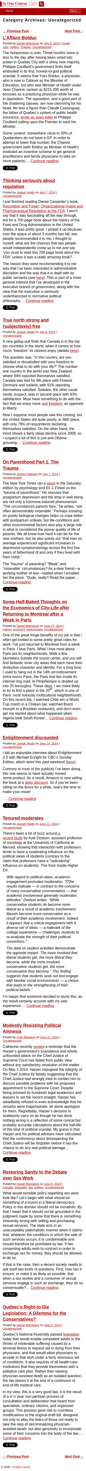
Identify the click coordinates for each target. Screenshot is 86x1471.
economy (19, 629)
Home (9, 10)
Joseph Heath (26, 192)
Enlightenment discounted (30, 737)
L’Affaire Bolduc (20, 37)
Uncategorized (42, 47)
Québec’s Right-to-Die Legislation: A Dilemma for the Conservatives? (34, 1313)
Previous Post (16, 31)
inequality (21, 1187)
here (40, 278)
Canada (8, 1187)
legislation (71, 1334)
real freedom (52, 404)
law (30, 1187)
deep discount (36, 782)
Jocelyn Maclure (27, 474)
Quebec (26, 47)
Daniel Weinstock (28, 43)
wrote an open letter (37, 117)
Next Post (74, 31)
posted (38, 1047)
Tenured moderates (23, 818)
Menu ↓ (75, 11)
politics (14, 47)
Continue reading (44, 161)
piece (51, 483)
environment (34, 629)
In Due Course (21, 1467)
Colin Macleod (26, 1037)
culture (7, 629)
